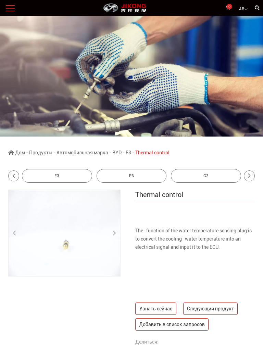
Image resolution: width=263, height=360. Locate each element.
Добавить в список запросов (172, 324)
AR (243, 9)
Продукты (40, 152)
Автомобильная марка (82, 152)
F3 (128, 152)
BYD (117, 152)
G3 (206, 175)
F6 (131, 175)
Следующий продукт (210, 308)
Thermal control (152, 152)
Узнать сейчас (155, 308)
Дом (20, 152)
